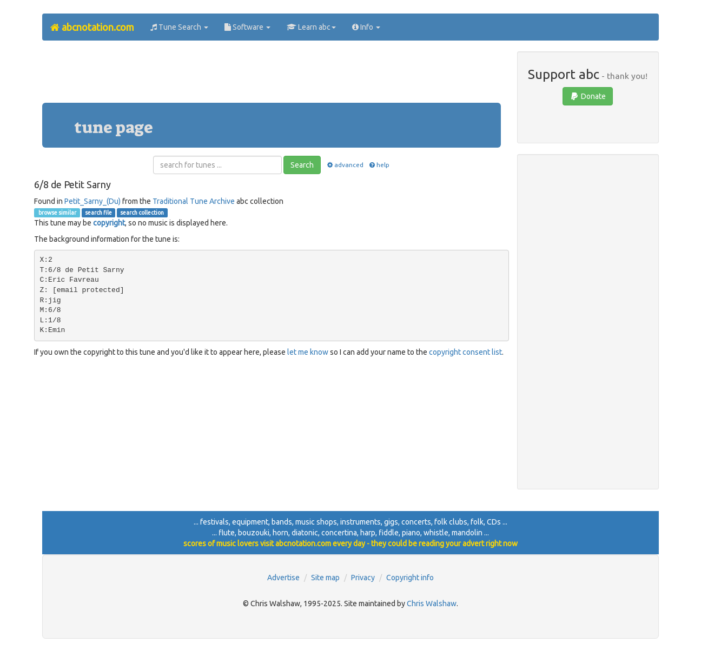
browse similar (56, 212)
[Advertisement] (271, 75)
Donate (588, 96)
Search (302, 165)
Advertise (283, 577)
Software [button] (247, 27)
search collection (142, 212)
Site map (325, 577)
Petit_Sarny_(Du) (92, 201)
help (378, 164)
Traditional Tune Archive (194, 201)
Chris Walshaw (432, 603)
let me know (307, 352)
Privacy (363, 577)
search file (98, 212)
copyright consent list (465, 352)
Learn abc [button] (311, 27)
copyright (109, 222)
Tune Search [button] (179, 27)
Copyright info (410, 577)
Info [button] (366, 27)
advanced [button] (344, 164)
